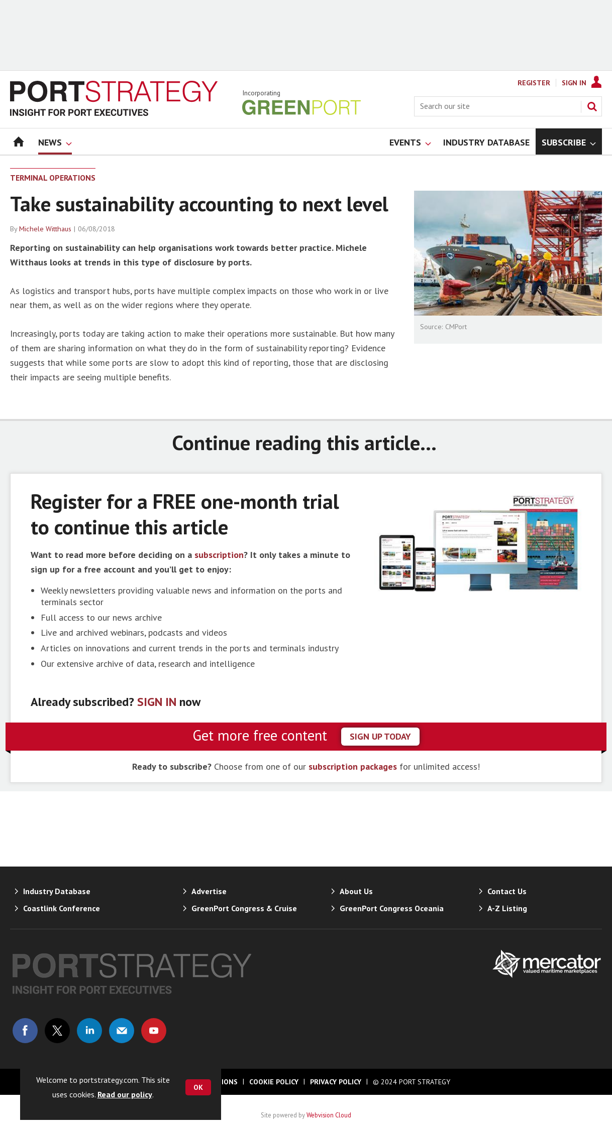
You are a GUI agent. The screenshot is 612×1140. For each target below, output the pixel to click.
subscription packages (353, 766)
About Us (356, 891)
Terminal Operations (52, 178)
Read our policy (124, 1094)
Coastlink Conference (61, 908)
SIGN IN (156, 701)
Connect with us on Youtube (154, 1031)
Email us (122, 1031)
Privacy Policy (335, 1081)
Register (534, 83)
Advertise (209, 891)
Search (592, 106)
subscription (219, 554)
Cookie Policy (273, 1081)
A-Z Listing (507, 908)
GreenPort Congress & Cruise (244, 908)
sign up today (380, 736)
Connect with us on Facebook (25, 1031)
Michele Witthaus (45, 228)
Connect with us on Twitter (57, 1031)
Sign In (574, 83)
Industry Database (56, 891)
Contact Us (507, 891)
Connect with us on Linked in (89, 1031)
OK (198, 1087)
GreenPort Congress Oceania (392, 908)
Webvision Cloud (329, 1115)
